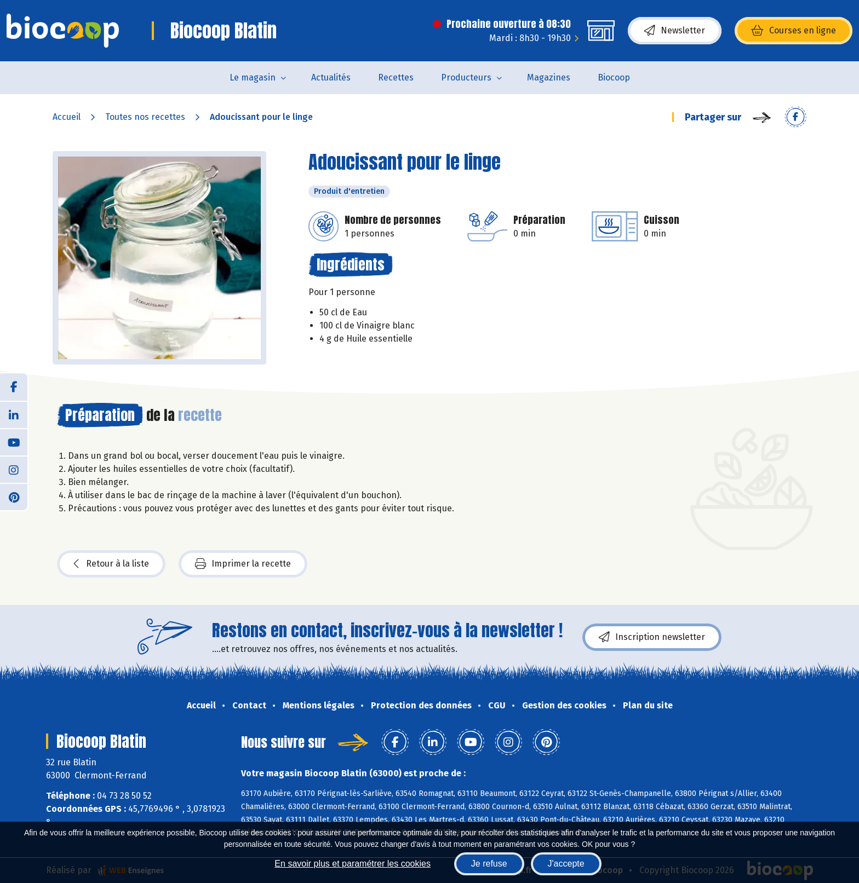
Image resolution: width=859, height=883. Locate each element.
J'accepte (566, 863)
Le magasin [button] (253, 77)
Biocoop (614, 77)
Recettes (396, 77)
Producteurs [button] (466, 77)
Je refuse (489, 863)
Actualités (331, 77)
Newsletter (674, 30)
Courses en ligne (793, 30)
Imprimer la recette (243, 563)
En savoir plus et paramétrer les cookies (352, 863)
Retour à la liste (111, 563)
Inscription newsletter (652, 637)
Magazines (548, 77)
